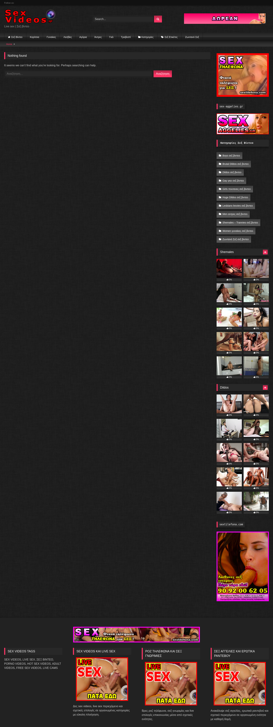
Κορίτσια (34, 37)
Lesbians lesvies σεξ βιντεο (237, 199)
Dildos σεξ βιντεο (231, 170)
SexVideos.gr (130, 717)
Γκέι (111, 37)
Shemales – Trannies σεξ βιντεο (240, 214)
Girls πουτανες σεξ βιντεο (236, 184)
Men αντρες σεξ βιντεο (234, 206)
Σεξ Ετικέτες (171, 37)
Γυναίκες (51, 37)
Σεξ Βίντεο (16, 37)
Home (9, 44)
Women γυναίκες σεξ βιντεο (237, 221)
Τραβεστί (126, 37)
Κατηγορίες (147, 37)
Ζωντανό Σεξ (192, 37)
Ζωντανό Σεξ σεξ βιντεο (235, 228)
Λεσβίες (67, 37)
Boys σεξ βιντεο (231, 155)
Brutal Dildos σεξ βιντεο (235, 162)
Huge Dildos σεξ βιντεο (235, 192)
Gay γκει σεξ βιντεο (233, 177)
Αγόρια (83, 37)
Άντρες (98, 37)
